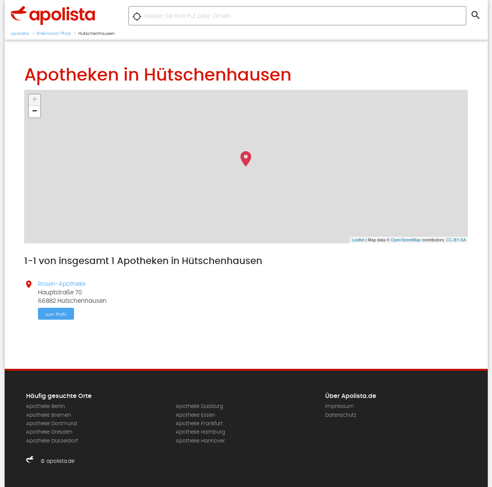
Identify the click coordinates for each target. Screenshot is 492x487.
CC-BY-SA (456, 240)
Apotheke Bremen (48, 415)
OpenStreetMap (406, 240)
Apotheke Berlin (45, 406)
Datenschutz (340, 415)
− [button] (34, 111)
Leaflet (358, 240)
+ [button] (34, 100)
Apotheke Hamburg (200, 432)
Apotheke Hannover (200, 441)
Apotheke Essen (195, 415)
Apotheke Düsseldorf (52, 441)
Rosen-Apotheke (62, 284)
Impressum (339, 406)
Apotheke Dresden (49, 432)
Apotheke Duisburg (199, 406)
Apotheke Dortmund (51, 423)
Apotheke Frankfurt (199, 423)
